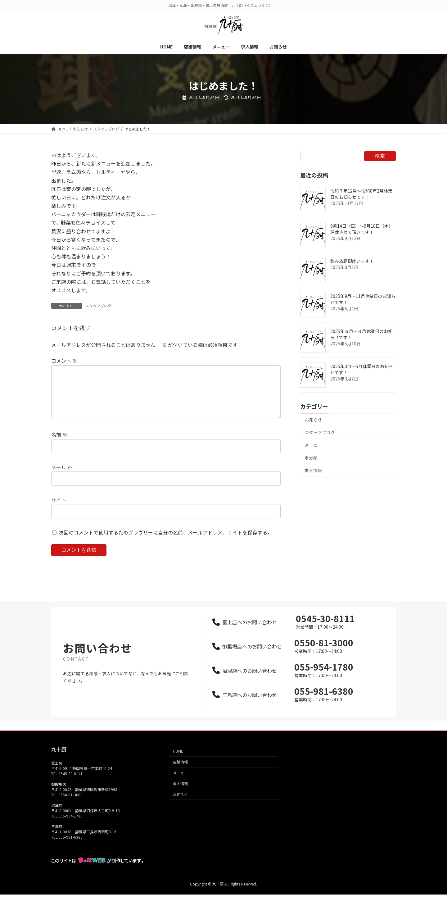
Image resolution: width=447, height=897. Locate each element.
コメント (64, 361)
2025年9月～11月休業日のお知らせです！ (362, 299)
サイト (58, 509)
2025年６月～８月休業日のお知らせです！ (361, 334)
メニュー (313, 445)
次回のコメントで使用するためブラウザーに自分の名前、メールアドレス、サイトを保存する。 (165, 542)
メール (61, 477)
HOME (178, 760)
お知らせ (313, 420)
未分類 (311, 457)
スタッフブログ (98, 305)
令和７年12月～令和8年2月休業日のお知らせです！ (361, 194)
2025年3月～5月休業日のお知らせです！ (361, 369)
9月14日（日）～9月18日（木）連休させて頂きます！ (361, 229)
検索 (380, 155)
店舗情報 (180, 771)
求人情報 (313, 470)
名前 (59, 444)
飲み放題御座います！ (352, 261)
